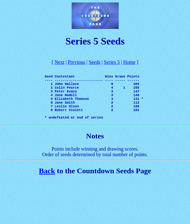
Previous (76, 62)
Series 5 (112, 62)
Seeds (94, 62)
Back (47, 183)
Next (59, 62)
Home (129, 62)
